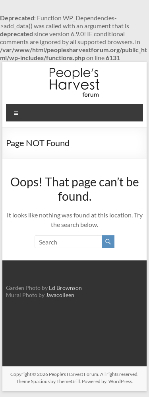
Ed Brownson (65, 287)
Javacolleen (60, 294)
